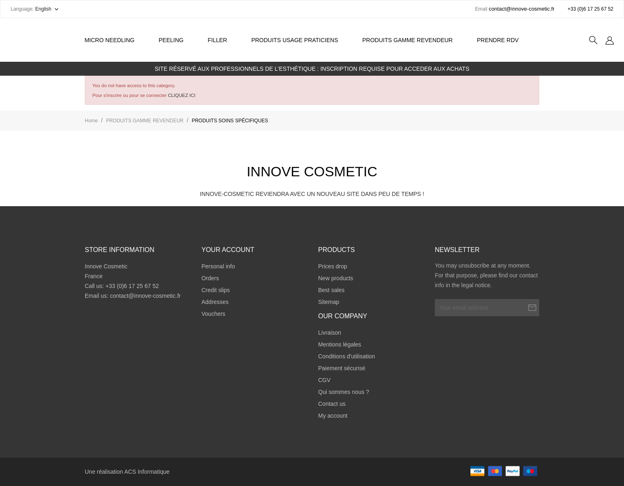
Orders (210, 278)
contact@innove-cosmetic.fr (145, 295)
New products (335, 278)
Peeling (175, 35)
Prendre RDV (498, 40)
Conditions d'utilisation (346, 356)
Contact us (332, 403)
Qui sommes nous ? (343, 392)
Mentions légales (339, 344)
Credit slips (215, 290)
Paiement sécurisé (341, 368)
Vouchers (213, 313)
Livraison (329, 332)
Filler (217, 40)
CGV (324, 380)
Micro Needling (109, 40)
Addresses (214, 302)
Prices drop (332, 266)
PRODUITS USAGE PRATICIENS (294, 40)
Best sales (331, 290)
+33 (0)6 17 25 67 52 (590, 9)
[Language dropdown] (47, 9)
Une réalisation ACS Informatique (127, 471)
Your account (227, 249)
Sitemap (328, 302)
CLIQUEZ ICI (181, 95)
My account (333, 415)
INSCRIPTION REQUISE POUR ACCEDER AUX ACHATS (394, 68)
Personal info (218, 266)
